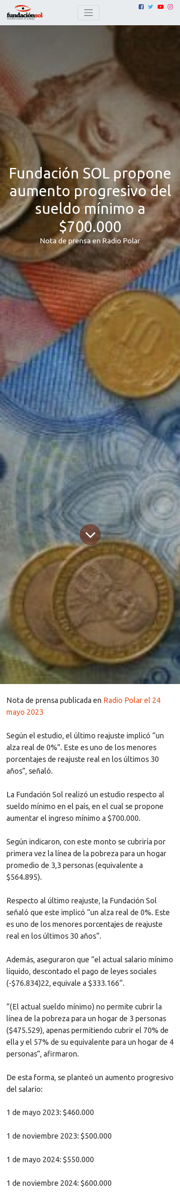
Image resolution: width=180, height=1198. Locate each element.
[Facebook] (141, 6)
